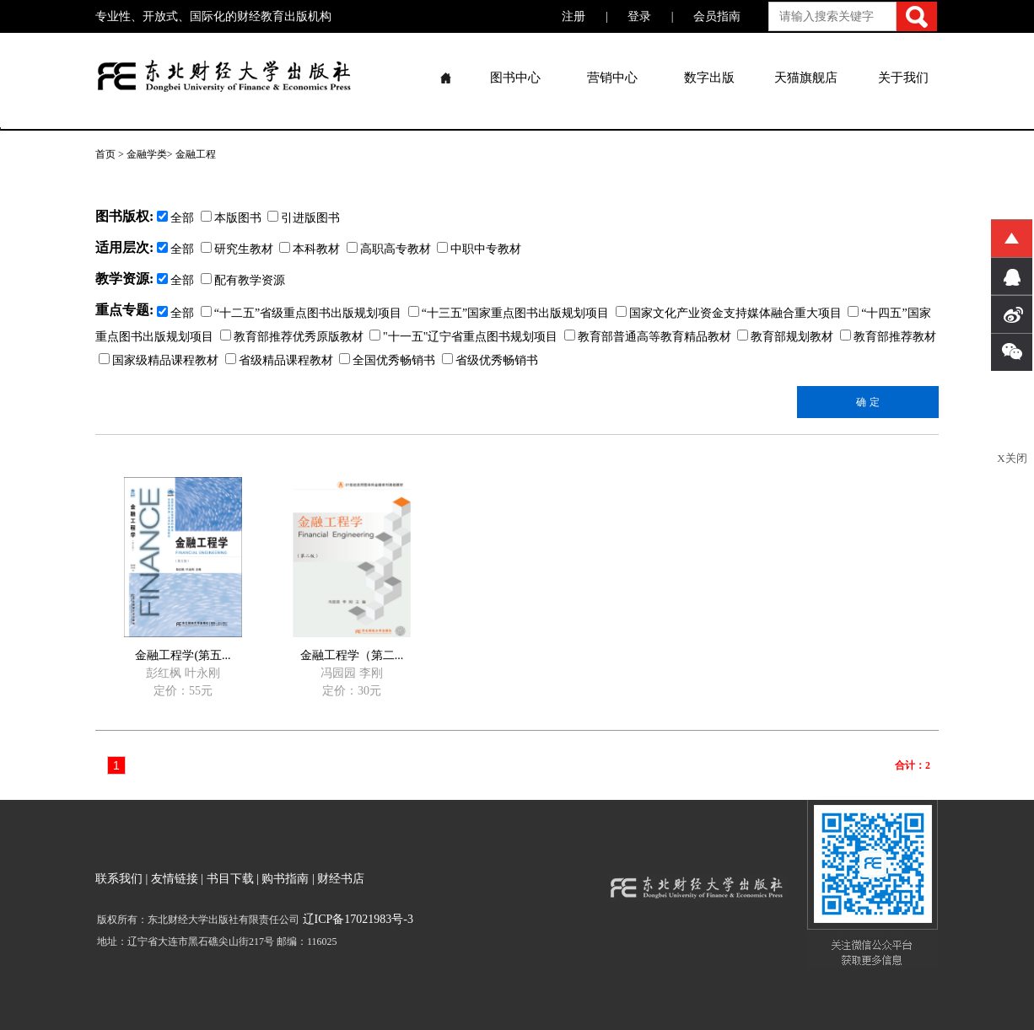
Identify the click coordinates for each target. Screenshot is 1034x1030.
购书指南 (285, 878)
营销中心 (612, 77)
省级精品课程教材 (279, 360)
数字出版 (709, 77)
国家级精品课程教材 (158, 360)
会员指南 (716, 16)
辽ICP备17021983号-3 (356, 919)
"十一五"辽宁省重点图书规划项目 (463, 336)
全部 (175, 249)
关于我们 (903, 77)
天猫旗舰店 (805, 77)
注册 (573, 16)
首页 (105, 154)
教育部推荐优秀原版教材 (292, 336)
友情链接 (174, 878)
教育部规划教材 (785, 336)
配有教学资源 (243, 280)
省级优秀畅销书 (490, 360)
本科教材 (309, 249)
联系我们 (119, 878)
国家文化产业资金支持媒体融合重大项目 (729, 313)
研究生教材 (237, 249)
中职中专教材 (479, 249)
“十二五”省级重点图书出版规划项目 (301, 313)
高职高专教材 (389, 249)
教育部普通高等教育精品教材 (647, 336)
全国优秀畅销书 (387, 360)
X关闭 (1011, 458)
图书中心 (515, 77)
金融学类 (147, 154)
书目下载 (230, 878)
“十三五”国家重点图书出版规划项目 (508, 313)
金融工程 (195, 154)
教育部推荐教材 (888, 336)
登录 (639, 16)
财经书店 (340, 878)
